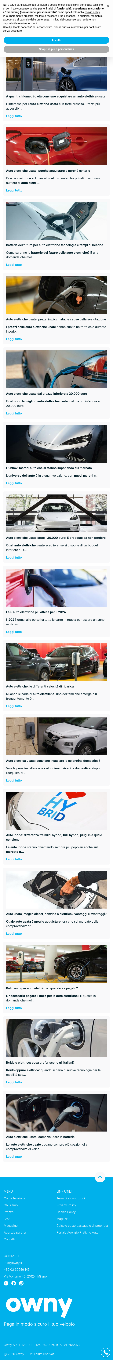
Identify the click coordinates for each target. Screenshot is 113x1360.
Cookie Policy (66, 1212)
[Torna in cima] (100, 1177)
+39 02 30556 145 (17, 1269)
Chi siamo (11, 1205)
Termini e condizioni (70, 1198)
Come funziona (14, 1198)
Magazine (11, 1225)
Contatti (9, 1239)
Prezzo (8, 1212)
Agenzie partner (15, 1232)
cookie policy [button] (92, 12)
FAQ (6, 1219)
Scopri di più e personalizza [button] (56, 49)
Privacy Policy (66, 1205)
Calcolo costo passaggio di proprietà (82, 1225)
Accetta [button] (56, 40)
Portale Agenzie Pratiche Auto (77, 1232)
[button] (108, 6)
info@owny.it (13, 1263)
